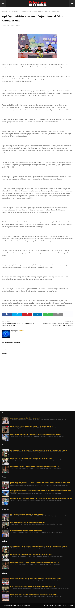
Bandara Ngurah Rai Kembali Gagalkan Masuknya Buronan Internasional (31, 426)
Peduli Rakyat (48, 605)
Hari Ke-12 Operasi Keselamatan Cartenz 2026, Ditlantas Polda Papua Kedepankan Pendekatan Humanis (41, 498)
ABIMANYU (5, 25)
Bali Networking (68, 605)
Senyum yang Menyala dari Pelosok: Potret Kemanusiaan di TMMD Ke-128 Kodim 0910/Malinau (38, 450)
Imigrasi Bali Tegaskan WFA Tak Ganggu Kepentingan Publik (27, 522)
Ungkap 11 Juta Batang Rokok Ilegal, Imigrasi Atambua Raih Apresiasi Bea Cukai (33, 586)
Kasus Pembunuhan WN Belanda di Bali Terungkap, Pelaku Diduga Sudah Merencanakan (36, 578)
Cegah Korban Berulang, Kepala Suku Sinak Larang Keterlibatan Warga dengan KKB (34, 466)
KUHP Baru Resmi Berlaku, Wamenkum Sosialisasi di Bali (27, 514)
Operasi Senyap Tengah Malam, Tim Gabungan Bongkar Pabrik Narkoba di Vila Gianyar (35, 434)
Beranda (4, 11)
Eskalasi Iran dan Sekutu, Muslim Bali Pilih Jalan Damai (26, 530)
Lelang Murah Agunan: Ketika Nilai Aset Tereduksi (25, 418)
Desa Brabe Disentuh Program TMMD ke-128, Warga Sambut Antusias (31, 458)
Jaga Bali (58, 605)
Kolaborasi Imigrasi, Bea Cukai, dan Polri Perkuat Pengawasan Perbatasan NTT (33, 595)
